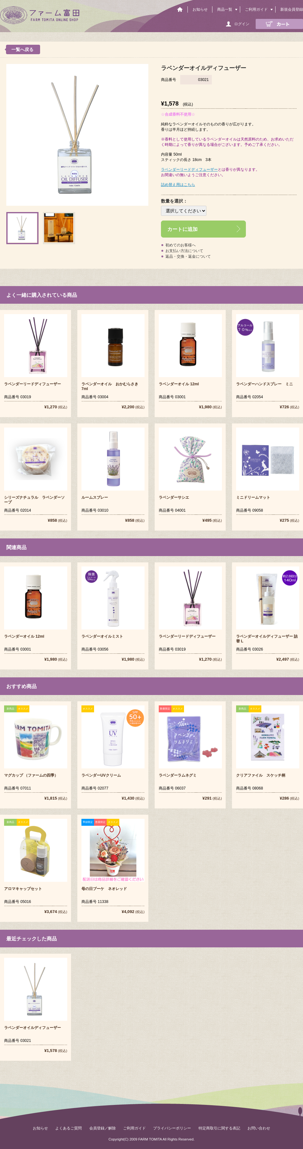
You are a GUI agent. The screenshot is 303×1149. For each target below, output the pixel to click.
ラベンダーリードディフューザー (189, 169)
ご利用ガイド (256, 9)
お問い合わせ (258, 1128)
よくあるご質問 (68, 1128)
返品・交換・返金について (188, 256)
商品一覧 (224, 9)
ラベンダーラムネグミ (178, 775)
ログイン (241, 24)
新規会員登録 (291, 9)
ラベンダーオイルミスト (102, 636)
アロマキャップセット (23, 889)
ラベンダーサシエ (174, 497)
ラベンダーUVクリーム (101, 775)
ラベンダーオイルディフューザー (32, 1027)
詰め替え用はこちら (178, 184)
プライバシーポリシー (172, 1128)
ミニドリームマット (253, 497)
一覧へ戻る (22, 49)
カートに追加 (182, 229)
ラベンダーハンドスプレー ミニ (264, 384)
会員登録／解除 (102, 1128)
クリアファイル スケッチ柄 (260, 775)
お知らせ (200, 9)
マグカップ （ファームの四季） (31, 775)
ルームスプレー (94, 497)
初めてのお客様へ (180, 245)
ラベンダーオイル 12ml (179, 384)
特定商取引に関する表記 (219, 1128)
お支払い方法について (184, 251)
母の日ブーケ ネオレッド (104, 889)
